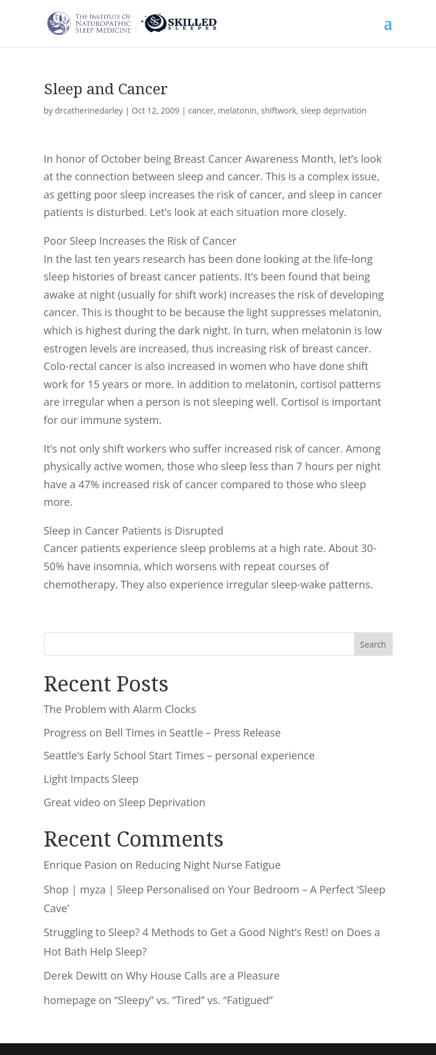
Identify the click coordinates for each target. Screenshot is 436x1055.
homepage (70, 1000)
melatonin (237, 110)
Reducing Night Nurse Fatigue (207, 865)
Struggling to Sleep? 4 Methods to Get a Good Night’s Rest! (186, 932)
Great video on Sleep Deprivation (125, 802)
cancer (201, 110)
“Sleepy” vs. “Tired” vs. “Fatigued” (193, 1000)
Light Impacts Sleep (91, 779)
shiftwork (279, 110)
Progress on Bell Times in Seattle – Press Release (162, 732)
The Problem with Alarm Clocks (120, 709)
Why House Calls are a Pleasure (203, 975)
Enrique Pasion (81, 865)
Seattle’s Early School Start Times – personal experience (179, 755)
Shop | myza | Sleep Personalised (127, 889)
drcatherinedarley (89, 110)
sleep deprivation (334, 110)
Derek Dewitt (76, 975)
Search (373, 644)
